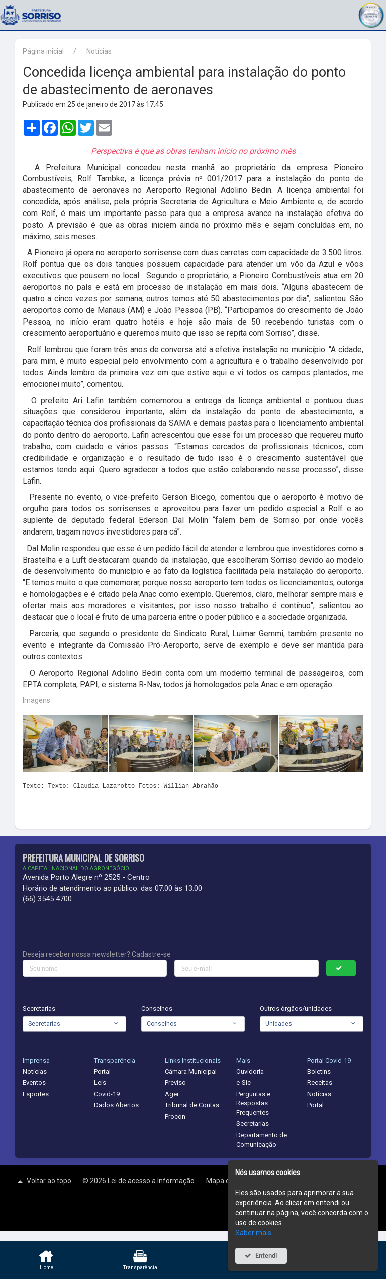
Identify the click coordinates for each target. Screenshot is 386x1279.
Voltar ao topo (43, 1181)
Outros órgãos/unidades (296, 1008)
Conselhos (156, 1008)
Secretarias (39, 1008)
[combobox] (74, 1023)
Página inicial (43, 51)
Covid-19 (107, 1094)
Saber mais (253, 1233)
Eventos (34, 1082)
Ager (172, 1094)
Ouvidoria (250, 1071)
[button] (371, 14)
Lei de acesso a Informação (152, 1181)
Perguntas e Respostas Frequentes (253, 1103)
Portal (102, 1071)
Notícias (99, 51)
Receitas (319, 1082)
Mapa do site (227, 1181)
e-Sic (243, 1082)
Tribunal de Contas (192, 1105)
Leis (100, 1082)
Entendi (266, 1255)
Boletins (319, 1071)
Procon (175, 1116)
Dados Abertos (116, 1105)
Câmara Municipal (191, 1071)
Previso (175, 1082)
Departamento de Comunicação (261, 1139)
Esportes (36, 1094)
